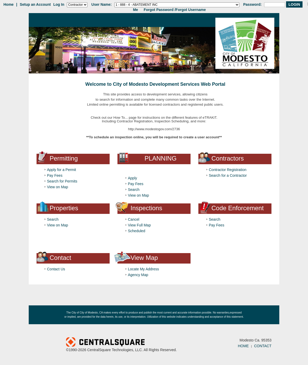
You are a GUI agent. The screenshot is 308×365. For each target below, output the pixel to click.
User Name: (101, 4)
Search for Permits (62, 181)
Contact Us (56, 269)
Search (133, 189)
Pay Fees (54, 175)
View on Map (57, 187)
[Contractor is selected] (77, 4)
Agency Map (138, 275)
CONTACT (262, 346)
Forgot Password (158, 10)
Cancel (133, 219)
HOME (243, 346)
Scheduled (136, 231)
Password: (252, 4)
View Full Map (139, 225)
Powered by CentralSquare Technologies (137, 342)
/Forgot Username (190, 10)
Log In (58, 4)
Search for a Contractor (228, 175)
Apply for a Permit (61, 170)
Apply (132, 178)
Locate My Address (143, 269)
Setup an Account (35, 4)
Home (8, 4)
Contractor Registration (227, 170)
